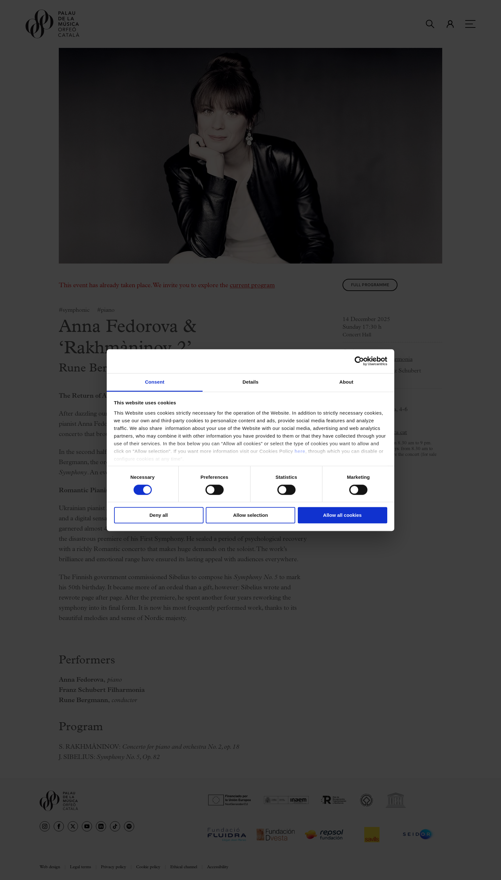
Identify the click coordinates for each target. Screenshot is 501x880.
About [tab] (346, 382)
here (300, 451)
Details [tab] (250, 382)
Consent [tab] (155, 382)
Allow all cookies (342, 515)
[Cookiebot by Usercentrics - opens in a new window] (359, 361)
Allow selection (250, 515)
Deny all (159, 515)
